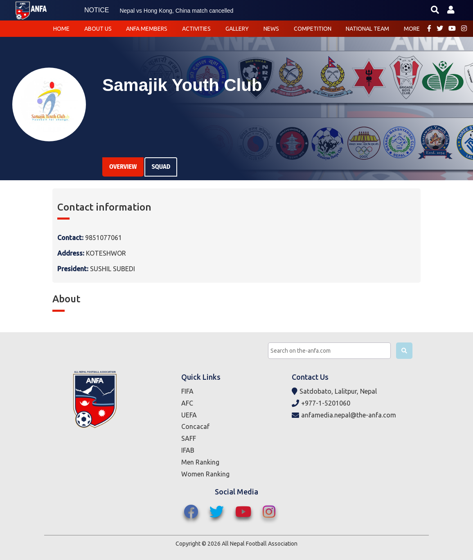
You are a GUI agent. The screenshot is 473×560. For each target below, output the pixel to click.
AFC (187, 403)
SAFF (188, 438)
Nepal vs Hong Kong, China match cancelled (176, 10)
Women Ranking (205, 474)
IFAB (187, 450)
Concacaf (195, 426)
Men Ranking (200, 462)
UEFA (189, 415)
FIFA (187, 391)
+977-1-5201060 (321, 403)
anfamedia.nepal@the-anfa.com (344, 415)
